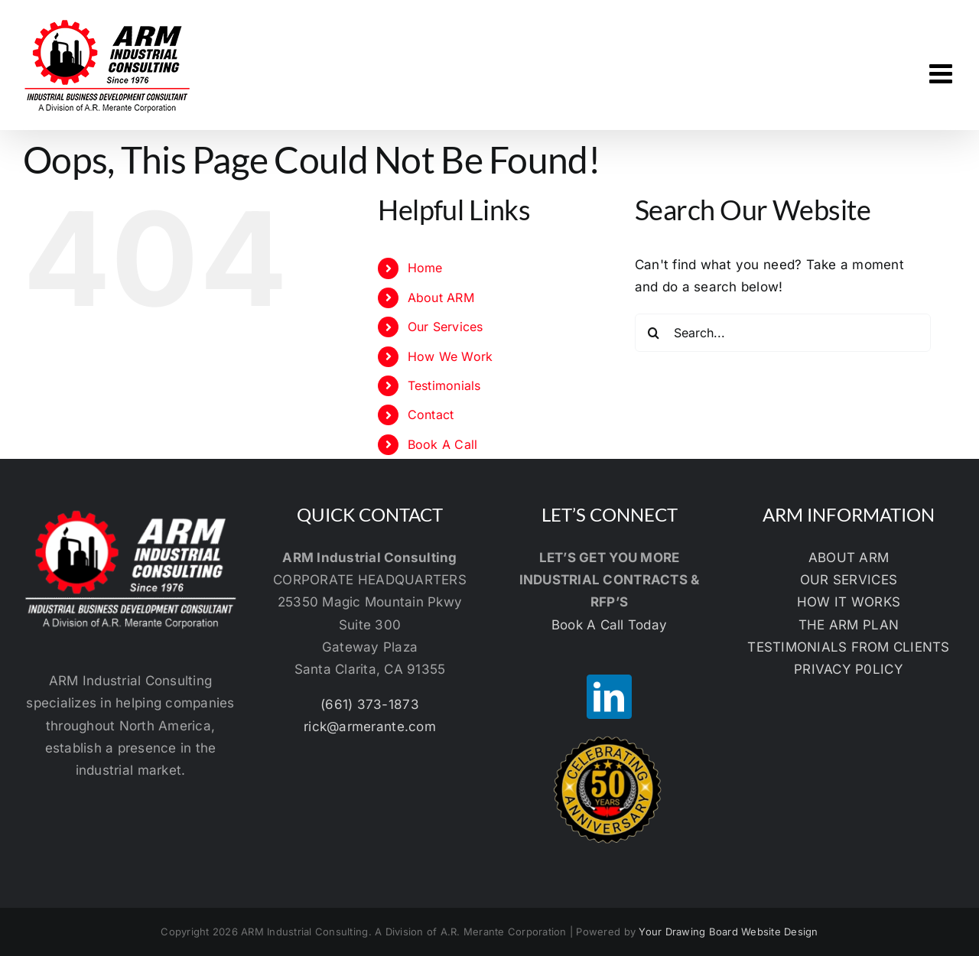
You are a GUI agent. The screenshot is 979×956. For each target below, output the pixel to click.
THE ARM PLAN (848, 624)
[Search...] (783, 333)
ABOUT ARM (848, 557)
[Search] (654, 333)
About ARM (441, 297)
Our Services (445, 326)
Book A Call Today (609, 624)
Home (425, 267)
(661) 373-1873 (369, 704)
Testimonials (444, 385)
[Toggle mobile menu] (942, 73)
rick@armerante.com (370, 726)
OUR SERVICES (848, 579)
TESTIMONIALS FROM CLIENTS (848, 647)
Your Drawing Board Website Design (728, 931)
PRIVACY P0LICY (848, 669)
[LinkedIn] (609, 697)
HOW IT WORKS (848, 602)
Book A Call (443, 444)
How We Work (450, 356)
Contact (431, 414)
